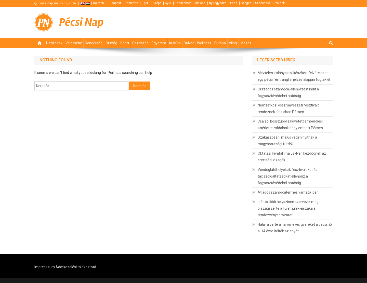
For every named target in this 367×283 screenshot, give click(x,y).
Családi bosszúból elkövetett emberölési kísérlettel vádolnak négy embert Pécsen (290, 124)
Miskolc (199, 3)
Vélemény (73, 43)
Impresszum (44, 267)
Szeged (246, 3)
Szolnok (279, 3)
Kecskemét (183, 3)
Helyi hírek (54, 43)
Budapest (114, 3)
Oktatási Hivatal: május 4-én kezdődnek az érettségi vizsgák (292, 156)
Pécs (233, 3)
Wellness (204, 43)
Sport (124, 43)
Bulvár (189, 43)
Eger (145, 3)
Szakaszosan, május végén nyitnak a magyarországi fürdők (287, 140)
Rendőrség (93, 43)
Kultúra (175, 43)
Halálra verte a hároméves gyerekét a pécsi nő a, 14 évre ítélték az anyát (295, 227)
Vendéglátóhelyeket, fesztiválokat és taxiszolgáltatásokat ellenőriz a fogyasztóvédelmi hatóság (287, 176)
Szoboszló (262, 3)
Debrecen (131, 3)
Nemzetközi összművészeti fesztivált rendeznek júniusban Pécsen (288, 108)
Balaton (98, 3)
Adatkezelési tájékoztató (76, 267)
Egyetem (159, 43)
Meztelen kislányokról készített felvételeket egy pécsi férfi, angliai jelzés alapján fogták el (294, 76)
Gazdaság (140, 43)
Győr (168, 3)
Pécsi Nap (81, 22)
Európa (156, 3)
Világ (233, 43)
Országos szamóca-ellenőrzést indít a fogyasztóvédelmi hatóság (288, 92)
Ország (111, 43)
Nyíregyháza (218, 3)
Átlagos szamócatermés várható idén (288, 192)
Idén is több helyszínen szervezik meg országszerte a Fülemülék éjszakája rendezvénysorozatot (288, 208)
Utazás (245, 43)
